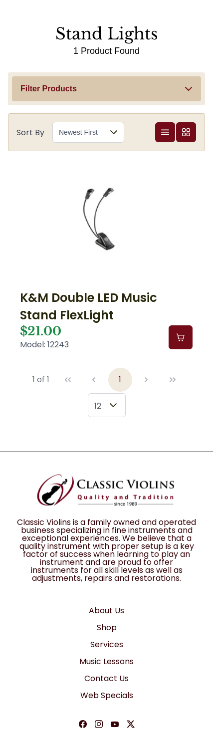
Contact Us (106, 678)
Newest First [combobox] (78, 132)
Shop (107, 627)
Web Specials (106, 695)
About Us (106, 610)
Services (106, 644)
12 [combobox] (97, 406)
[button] (106, 88)
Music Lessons (106, 661)
